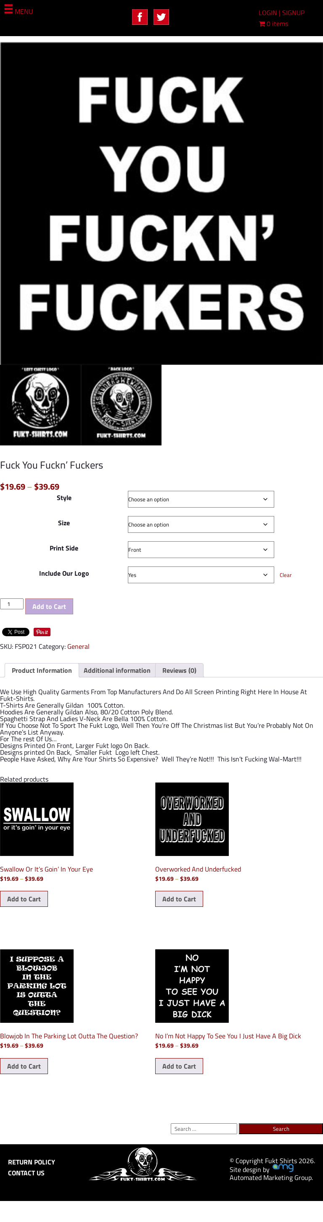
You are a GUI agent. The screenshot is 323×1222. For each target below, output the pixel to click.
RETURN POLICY (31, 1162)
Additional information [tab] (117, 670)
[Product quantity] (12, 603)
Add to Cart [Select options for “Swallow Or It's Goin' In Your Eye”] (24, 899)
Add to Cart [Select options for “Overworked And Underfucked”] (179, 899)
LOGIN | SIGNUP (281, 13)
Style (64, 497)
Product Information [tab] (42, 670)
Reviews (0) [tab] (179, 670)
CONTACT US (26, 1173)
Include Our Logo (64, 573)
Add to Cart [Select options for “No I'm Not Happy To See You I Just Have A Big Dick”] (179, 1066)
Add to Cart (49, 606)
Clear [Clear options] (286, 575)
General (78, 646)
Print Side (64, 548)
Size (64, 523)
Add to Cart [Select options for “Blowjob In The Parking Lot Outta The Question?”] (24, 1066)
